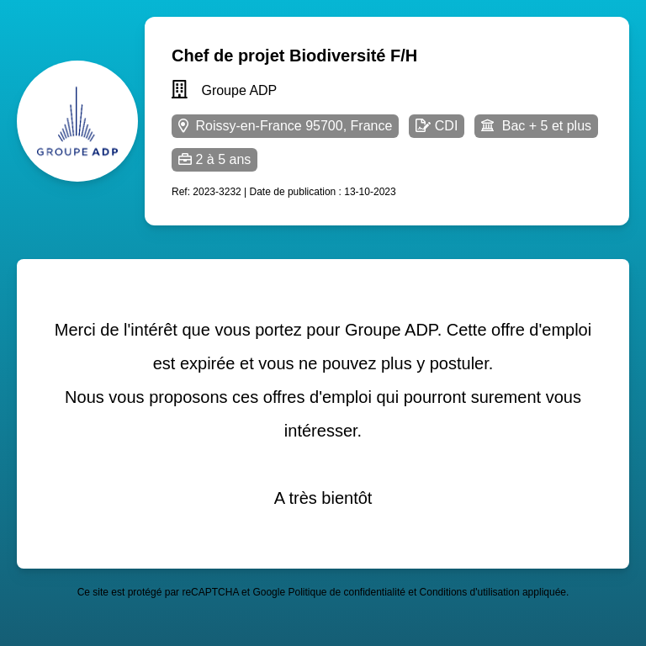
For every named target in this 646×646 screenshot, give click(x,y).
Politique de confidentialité (346, 592)
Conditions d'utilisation (470, 592)
